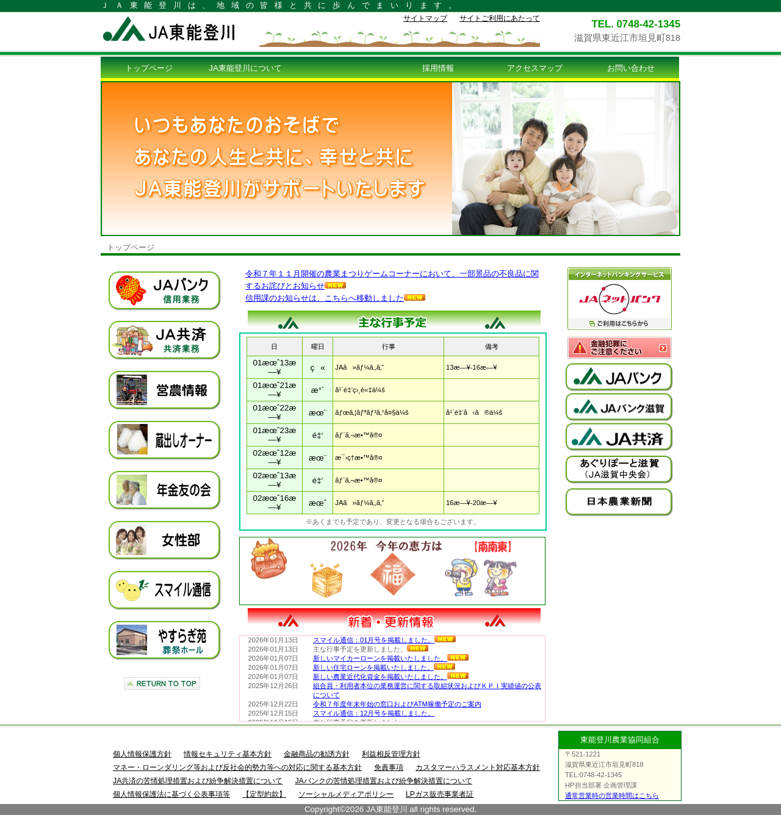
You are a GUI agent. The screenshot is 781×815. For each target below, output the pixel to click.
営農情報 (165, 390)
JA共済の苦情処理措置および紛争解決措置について (198, 781)
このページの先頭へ (162, 683)
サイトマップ (425, 18)
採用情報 (438, 68)
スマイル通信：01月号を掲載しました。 (384, 640)
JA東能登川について (245, 68)
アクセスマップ (535, 68)
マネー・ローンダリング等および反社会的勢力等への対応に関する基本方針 (237, 767)
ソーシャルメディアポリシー (346, 794)
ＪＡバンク (165, 291)
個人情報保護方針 (142, 754)
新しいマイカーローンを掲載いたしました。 (391, 658)
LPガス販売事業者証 (439, 794)
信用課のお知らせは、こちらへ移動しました (335, 298)
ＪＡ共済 (165, 340)
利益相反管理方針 (391, 754)
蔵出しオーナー (165, 440)
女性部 (165, 540)
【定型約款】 (264, 794)
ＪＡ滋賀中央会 (619, 469)
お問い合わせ (631, 68)
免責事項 (388, 767)
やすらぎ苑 (165, 640)
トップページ (149, 68)
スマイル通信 (165, 590)
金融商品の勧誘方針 (317, 754)
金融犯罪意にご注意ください (619, 347)
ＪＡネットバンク (619, 298)
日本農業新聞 (619, 502)
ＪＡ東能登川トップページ (180, 28)
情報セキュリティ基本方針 (228, 754)
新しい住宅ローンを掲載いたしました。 (384, 667)
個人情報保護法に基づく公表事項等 (171, 794)
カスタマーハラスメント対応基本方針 (478, 767)
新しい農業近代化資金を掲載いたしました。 (391, 676)
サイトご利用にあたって (499, 18)
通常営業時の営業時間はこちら (612, 795)
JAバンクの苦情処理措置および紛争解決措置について (383, 781)
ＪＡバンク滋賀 (619, 407)
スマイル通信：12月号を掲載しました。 (373, 713)
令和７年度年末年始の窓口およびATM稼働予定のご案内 (397, 704)
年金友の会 (165, 490)
